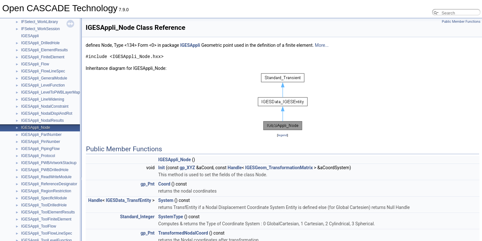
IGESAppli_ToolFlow (38, 226)
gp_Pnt (148, 184)
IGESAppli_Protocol (38, 156)
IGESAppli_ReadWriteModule (46, 177)
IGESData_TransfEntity (128, 200)
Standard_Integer (137, 216)
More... (322, 45)
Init (161, 167)
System (165, 200)
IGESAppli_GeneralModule (44, 78)
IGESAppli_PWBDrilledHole (44, 170)
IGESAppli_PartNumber (41, 134)
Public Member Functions (461, 22)
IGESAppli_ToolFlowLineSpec (46, 233)
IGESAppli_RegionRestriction (46, 191)
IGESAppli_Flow (35, 64)
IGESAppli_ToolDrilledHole (44, 205)
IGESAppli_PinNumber (40, 141)
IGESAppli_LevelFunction (43, 85)
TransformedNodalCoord (183, 233)
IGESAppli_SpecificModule (44, 198)
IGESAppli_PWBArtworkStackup (48, 163)
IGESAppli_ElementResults (44, 50)
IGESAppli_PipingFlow (40, 148)
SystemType (170, 216)
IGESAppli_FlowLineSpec (43, 71)
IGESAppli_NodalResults (42, 120)
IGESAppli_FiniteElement (42, 57)
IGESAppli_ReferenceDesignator (49, 184)
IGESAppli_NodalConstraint (44, 106)
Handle (235, 167)
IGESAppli (30, 36)
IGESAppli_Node (35, 127)
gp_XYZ (187, 167)
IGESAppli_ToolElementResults (48, 212)
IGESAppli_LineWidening (42, 99)
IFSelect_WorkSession (40, 29)
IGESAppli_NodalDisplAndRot (46, 113)
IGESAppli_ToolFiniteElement (46, 219)
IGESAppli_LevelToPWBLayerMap (50, 92)
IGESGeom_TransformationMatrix (279, 167)
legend (282, 135)
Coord (164, 184)
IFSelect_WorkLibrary (39, 22)
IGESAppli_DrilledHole (40, 43)
